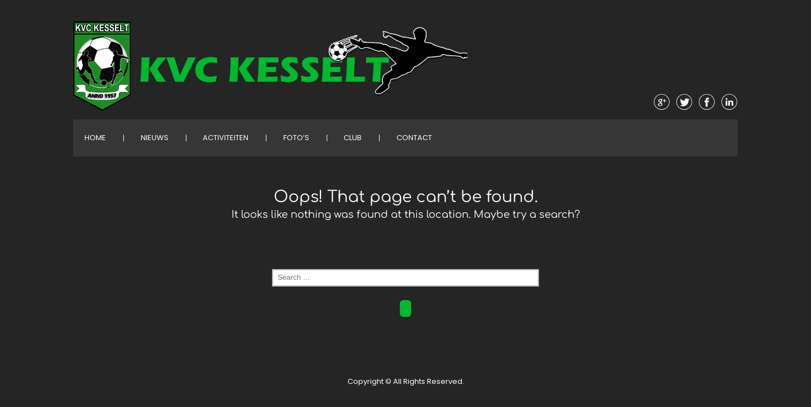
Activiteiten (225, 137)
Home (95, 137)
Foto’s (296, 137)
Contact (414, 137)
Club (353, 137)
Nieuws (154, 137)
